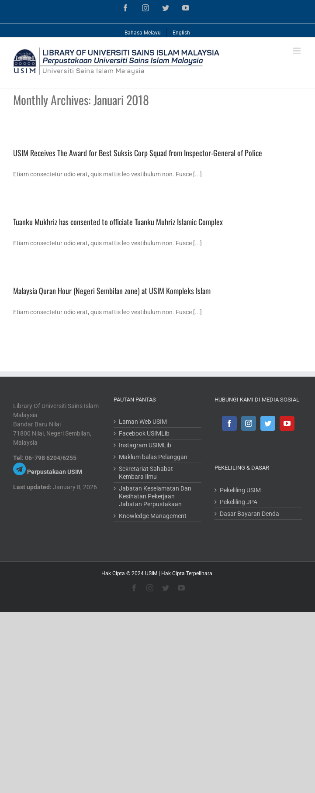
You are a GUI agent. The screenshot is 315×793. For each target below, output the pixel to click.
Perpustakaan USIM (54, 471)
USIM (151, 573)
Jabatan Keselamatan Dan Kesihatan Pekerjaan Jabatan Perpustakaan (155, 496)
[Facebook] (229, 423)
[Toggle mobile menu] (297, 50)
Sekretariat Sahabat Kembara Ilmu (146, 472)
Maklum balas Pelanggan (153, 456)
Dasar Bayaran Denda (249, 513)
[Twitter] (267, 423)
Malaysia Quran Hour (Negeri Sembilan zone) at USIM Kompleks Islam (112, 290)
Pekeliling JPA (238, 501)
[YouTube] (287, 423)
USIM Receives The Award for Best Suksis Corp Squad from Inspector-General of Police (137, 152)
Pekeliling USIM (240, 490)
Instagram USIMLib (145, 445)
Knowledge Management (153, 515)
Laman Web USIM (143, 421)
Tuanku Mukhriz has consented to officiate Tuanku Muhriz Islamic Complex (118, 221)
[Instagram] (248, 423)
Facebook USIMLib (144, 433)
